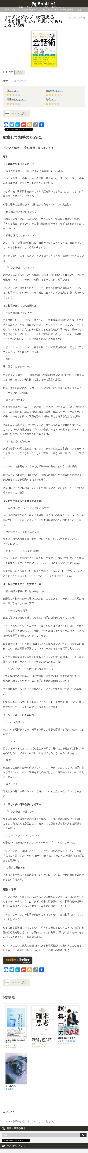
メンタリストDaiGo (66, 1041)
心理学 (19, 72)
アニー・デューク (39, 1044)
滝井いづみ (20, 81)
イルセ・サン (11, 1045)
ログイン (34, 1121)
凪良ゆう (9, 1089)
